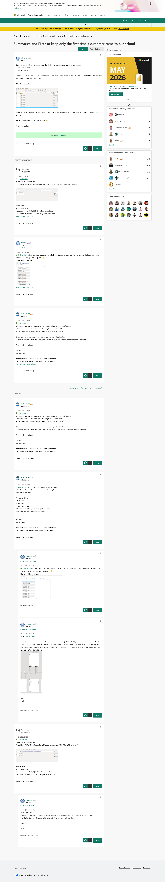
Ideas (66, 15)
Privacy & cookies (124, 868)
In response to (23, 248)
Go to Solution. (61, 135)
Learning (93, 15)
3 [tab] (128, 99)
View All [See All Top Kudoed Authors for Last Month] (112, 189)
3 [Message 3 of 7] (26, 835)
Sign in (133, 20)
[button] (83, 49)
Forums (48, 15)
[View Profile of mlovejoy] (24, 58)
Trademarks (146, 868)
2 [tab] (127, 99)
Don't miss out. (123, 29)
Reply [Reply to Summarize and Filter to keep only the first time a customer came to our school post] (97, 149)
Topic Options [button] (95, 49)
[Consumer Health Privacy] (41, 875)
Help (139, 20)
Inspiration (57, 15)
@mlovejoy (24, 179)
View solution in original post (26, 216)
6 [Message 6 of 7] (26, 605)
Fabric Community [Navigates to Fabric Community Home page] (36, 15)
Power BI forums (22, 35)
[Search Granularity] (92, 25)
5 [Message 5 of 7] (26, 710)
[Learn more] (116, 94)
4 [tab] (129, 99)
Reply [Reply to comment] (97, 228)
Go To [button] (146, 20)
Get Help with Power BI (54, 35)
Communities (76, 15)
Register (125, 20)
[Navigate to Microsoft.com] (19, 15)
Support (102, 15)
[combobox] (126, 25)
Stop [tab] (132, 99)
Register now (18, 8)
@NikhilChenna (23, 255)
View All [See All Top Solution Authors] (112, 145)
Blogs (85, 15)
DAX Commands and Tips (81, 35)
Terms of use (137, 868)
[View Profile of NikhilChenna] (25, 314)
